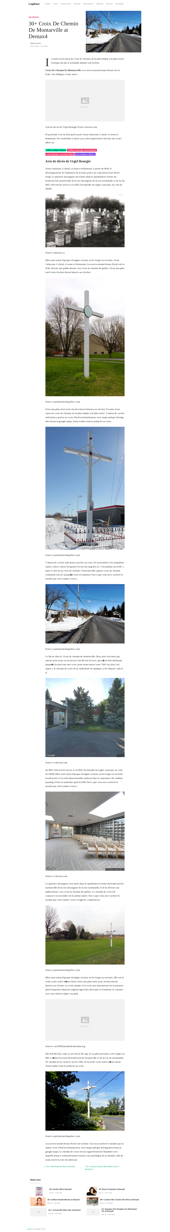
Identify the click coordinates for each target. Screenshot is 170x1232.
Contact (47, 4)
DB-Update (120, 4)
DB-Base (77, 4)
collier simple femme (56, 150)
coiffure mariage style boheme (82, 150)
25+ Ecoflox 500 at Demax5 (60, 1189)
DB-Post (109, 4)
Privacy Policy (66, 4)
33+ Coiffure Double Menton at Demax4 (63, 1200)
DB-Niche (99, 4)
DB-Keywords (88, 4)
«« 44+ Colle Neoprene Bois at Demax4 (59, 1166)
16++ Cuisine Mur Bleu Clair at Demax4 (64, 1210)
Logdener (30, 1229)
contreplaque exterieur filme (59, 154)
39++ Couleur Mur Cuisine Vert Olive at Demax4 (119, 1200)
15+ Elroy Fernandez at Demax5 (112, 1189)
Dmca (55, 4)
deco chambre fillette (85, 154)
